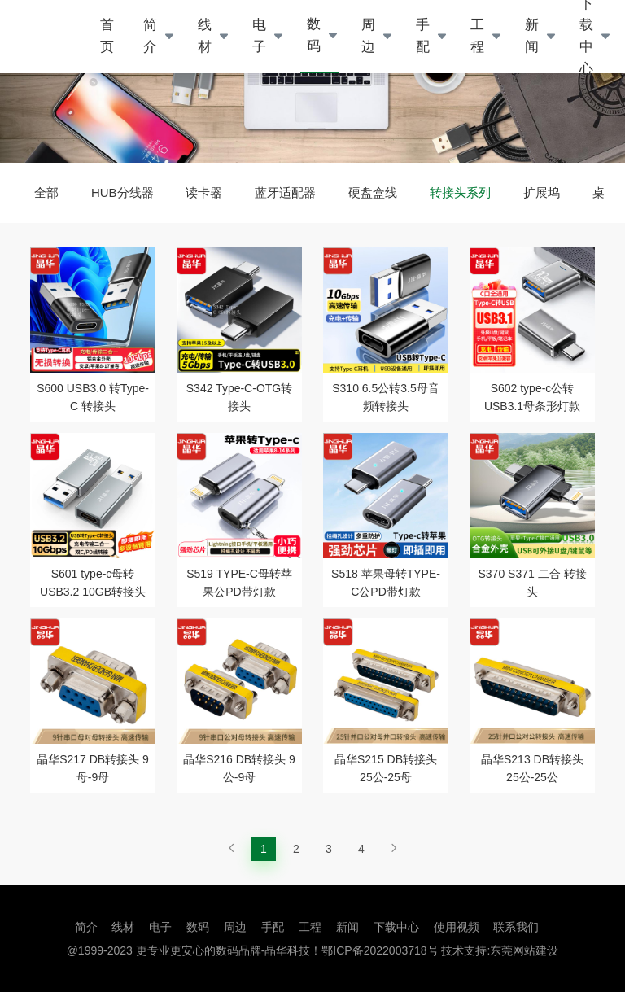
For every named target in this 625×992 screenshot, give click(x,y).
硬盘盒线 (372, 192)
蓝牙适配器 (285, 192)
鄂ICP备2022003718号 (379, 950)
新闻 (532, 36)
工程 (477, 36)
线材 (205, 36)
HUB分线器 (122, 192)
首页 (107, 36)
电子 (259, 36)
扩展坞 (541, 192)
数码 (314, 35)
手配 (423, 36)
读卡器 (204, 192)
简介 (150, 36)
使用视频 (456, 926)
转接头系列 (460, 192)
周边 (368, 36)
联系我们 (516, 926)
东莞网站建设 (524, 950)
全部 (46, 192)
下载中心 (396, 926)
